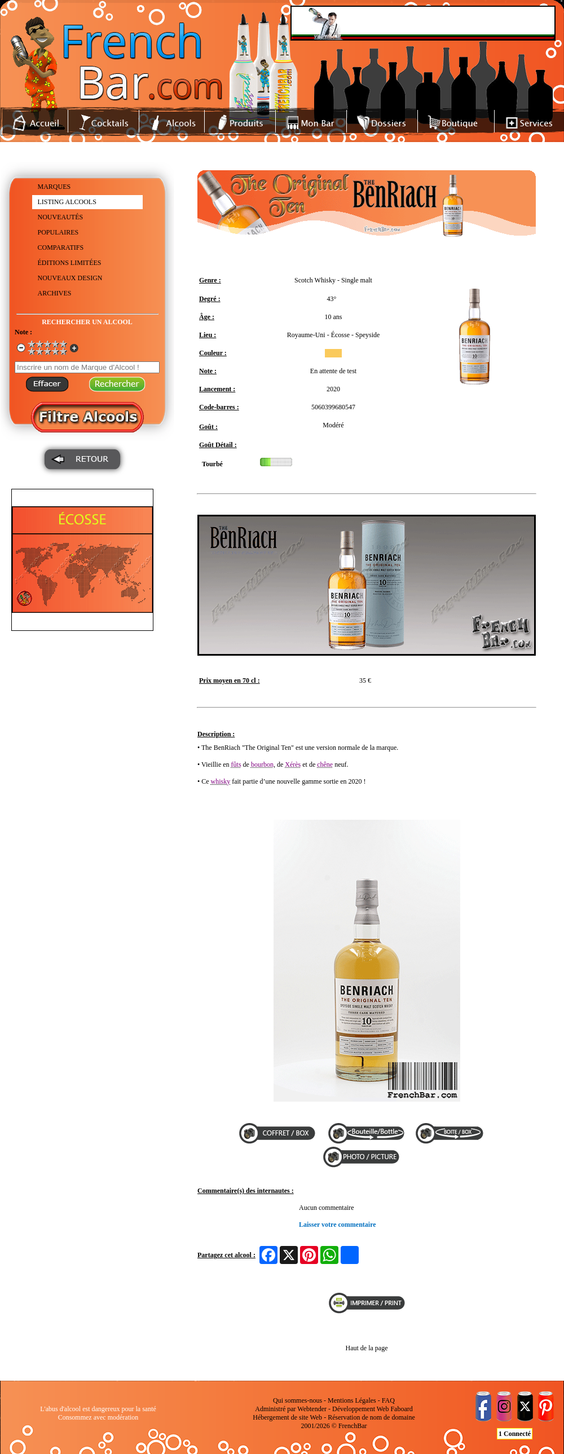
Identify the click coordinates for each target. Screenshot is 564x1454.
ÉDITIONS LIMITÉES (70, 263)
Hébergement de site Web (287, 1417)
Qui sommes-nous (297, 1400)
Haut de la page (367, 1348)
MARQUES (54, 187)
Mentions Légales (352, 1400)
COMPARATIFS (61, 247)
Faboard (401, 1409)
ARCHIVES (55, 293)
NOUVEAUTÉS (60, 217)
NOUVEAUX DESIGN (70, 278)
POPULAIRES (58, 232)
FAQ (388, 1400)
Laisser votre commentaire (337, 1224)
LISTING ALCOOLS (67, 202)
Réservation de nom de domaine (371, 1417)
